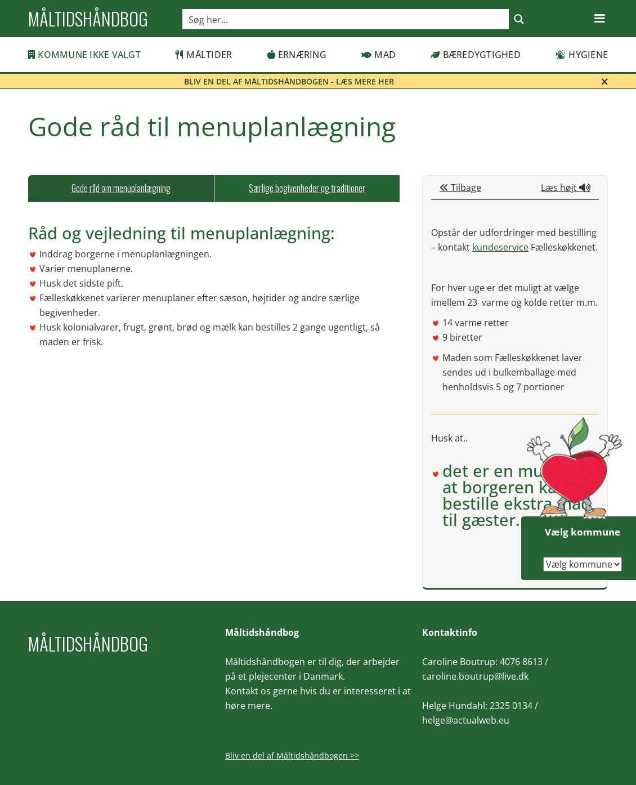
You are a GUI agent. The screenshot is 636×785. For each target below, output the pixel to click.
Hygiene (582, 54)
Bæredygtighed (476, 54)
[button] (599, 18)
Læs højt (565, 187)
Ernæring (296, 54)
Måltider (204, 54)
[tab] (121, 188)
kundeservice (500, 247)
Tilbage (460, 187)
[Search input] (346, 19)
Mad (378, 54)
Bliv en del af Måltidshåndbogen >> (292, 755)
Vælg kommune (582, 531)
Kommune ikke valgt (84, 54)
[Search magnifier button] (519, 19)
